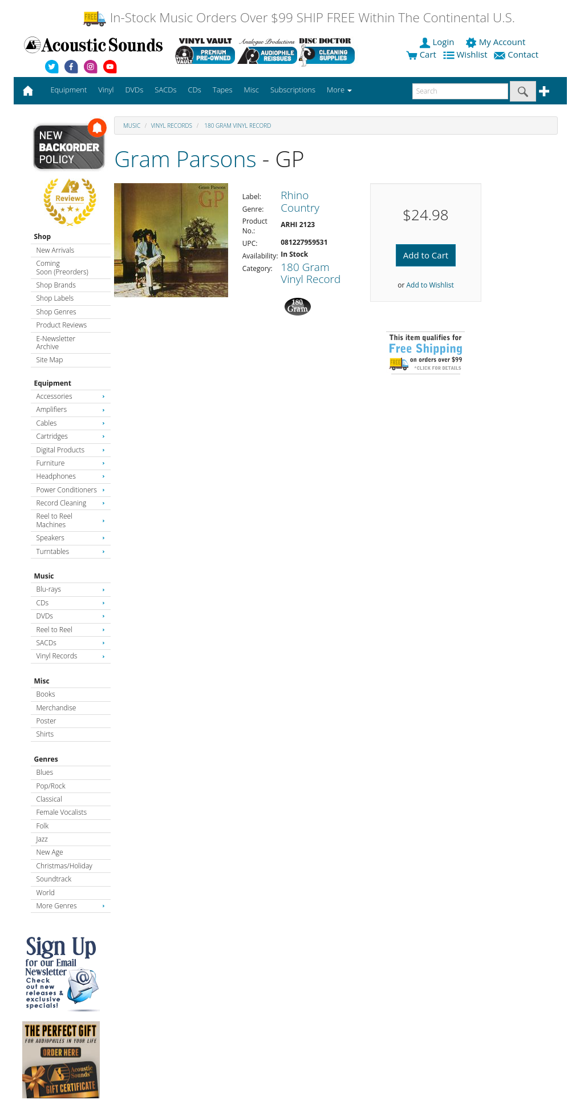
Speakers (70, 538)
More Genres (70, 906)
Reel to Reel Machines (70, 520)
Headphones (70, 476)
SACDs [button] (165, 89)
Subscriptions (292, 89)
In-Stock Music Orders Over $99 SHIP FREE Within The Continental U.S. (298, 17)
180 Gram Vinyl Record (237, 126)
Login (438, 41)
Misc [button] (251, 89)
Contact (517, 54)
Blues (45, 772)
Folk (42, 826)
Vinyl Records (70, 656)
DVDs (70, 616)
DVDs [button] (134, 89)
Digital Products (70, 450)
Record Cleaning (70, 503)
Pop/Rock (51, 786)
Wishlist (466, 54)
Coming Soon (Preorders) (62, 267)
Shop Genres (56, 312)
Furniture (70, 463)
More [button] (339, 89)
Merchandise (56, 708)
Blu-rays (70, 589)
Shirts (45, 734)
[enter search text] (460, 91)
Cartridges (70, 436)
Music (44, 576)
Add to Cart (425, 255)
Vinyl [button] (105, 89)
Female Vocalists (61, 812)
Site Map (49, 360)
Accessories (70, 396)
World (45, 892)
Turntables (70, 551)
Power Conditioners (70, 490)
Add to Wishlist (429, 285)
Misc (42, 681)
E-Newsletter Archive (56, 342)
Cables (70, 423)
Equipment (52, 383)
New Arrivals (55, 250)
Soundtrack (53, 879)
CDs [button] (194, 89)
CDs (70, 603)
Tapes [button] (223, 89)
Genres (46, 759)
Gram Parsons (185, 158)
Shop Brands (56, 285)
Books (45, 694)
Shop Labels (55, 298)
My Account (496, 41)
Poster (46, 721)
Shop (42, 236)
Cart (421, 54)
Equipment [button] (68, 89)
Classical (49, 799)
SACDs (70, 643)
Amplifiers (70, 409)
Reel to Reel (70, 629)
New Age (49, 852)
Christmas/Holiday (64, 866)
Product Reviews (61, 325)
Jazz (42, 839)
